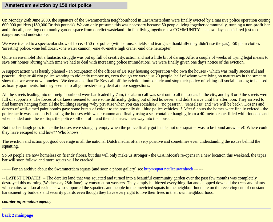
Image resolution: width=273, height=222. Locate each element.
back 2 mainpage (17, 215)
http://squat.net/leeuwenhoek (168, 169)
